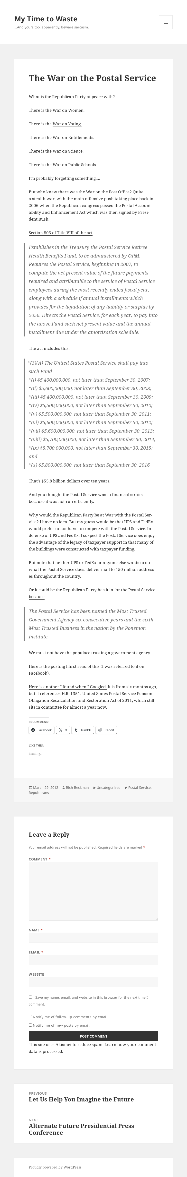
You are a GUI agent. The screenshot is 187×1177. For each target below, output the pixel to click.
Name (36, 930)
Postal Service (139, 787)
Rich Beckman (77, 787)
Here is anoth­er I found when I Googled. (68, 686)
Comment (40, 859)
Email (36, 952)
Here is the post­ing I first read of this (64, 666)
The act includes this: (49, 348)
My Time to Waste (45, 18)
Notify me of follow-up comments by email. (71, 1016)
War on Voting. (67, 124)
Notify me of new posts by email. (62, 1025)
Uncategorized (109, 787)
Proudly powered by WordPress (55, 1167)
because (37, 596)
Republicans (39, 792)
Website (36, 974)
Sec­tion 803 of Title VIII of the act (61, 232)
